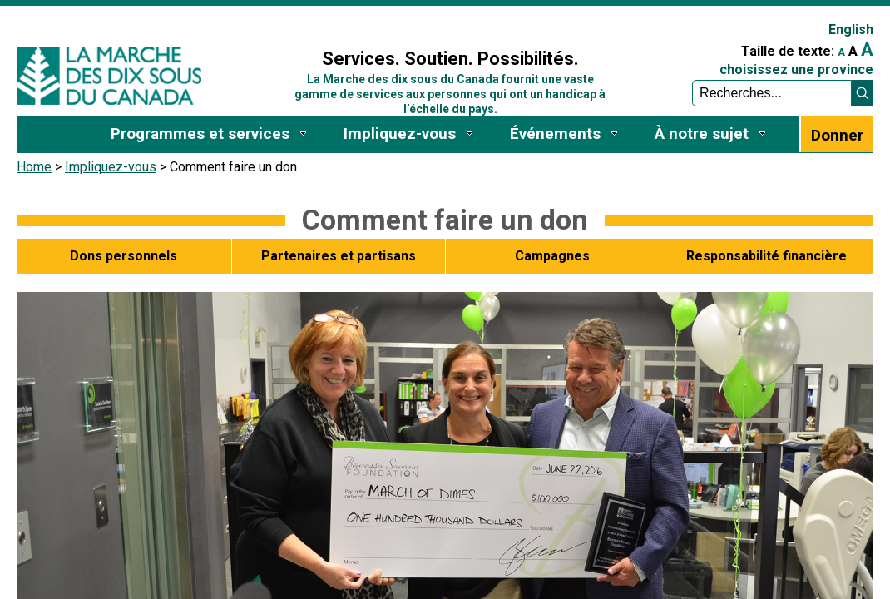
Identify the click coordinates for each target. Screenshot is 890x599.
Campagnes (552, 256)
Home (34, 167)
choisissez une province (796, 69)
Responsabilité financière (766, 256)
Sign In (274, 22)
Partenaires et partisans (338, 256)
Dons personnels (123, 256)
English (850, 29)
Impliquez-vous (110, 167)
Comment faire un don (445, 219)
